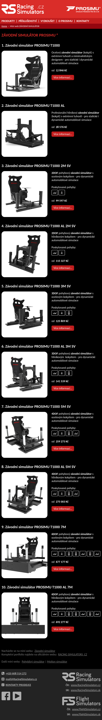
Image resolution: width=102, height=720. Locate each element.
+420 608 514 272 (16, 673)
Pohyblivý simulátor (33, 661)
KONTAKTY (82, 21)
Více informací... (63, 77)
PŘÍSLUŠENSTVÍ (28, 21)
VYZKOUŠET (47, 21)
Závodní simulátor (44, 651)
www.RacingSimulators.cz (85, 685)
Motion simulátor (57, 661)
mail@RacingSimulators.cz (21, 679)
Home (4, 26)
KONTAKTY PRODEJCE (18, 685)
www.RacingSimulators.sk (85, 690)
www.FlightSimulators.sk (86, 714)
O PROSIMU (65, 21)
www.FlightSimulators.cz (86, 709)
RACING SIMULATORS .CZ (72, 654)
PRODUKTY (8, 21)
